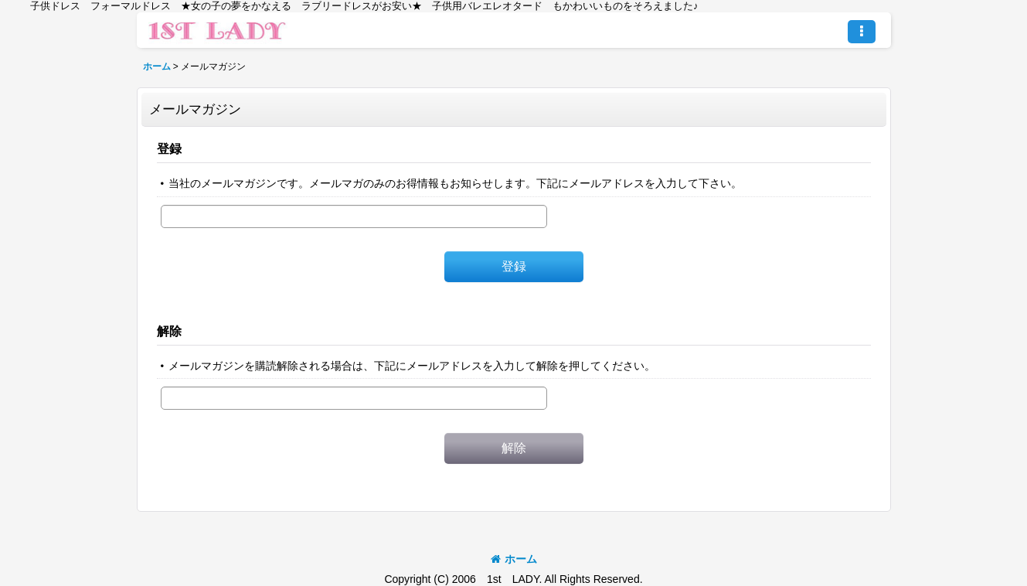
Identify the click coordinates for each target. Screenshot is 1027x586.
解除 (169, 331)
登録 (169, 148)
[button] (862, 31)
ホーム (514, 559)
